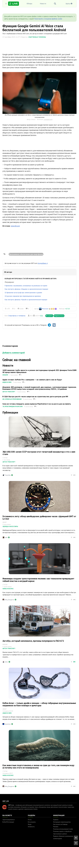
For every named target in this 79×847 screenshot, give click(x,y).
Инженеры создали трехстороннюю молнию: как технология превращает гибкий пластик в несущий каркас (38, 579)
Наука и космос (8, 589)
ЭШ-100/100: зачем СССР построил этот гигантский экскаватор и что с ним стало (39, 453)
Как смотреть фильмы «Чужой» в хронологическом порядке (26, 300)
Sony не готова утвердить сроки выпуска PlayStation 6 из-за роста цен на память (36, 404)
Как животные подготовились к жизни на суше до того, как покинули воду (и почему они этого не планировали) (38, 766)
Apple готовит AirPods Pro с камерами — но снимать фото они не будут (32, 379)
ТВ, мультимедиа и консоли (12, 406)
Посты (30, 820)
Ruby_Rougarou (9, 600)
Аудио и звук (6, 382)
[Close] (74, 16)
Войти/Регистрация (8, 822)
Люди (29, 824)
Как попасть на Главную (60, 824)
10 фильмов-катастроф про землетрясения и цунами (23, 292)
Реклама (55, 827)
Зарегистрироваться (8, 820)
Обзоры (29, 3)
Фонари (5, 375)
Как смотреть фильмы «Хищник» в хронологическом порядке (26, 289)
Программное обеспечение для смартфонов (26, 254)
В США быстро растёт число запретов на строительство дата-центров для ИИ (35, 396)
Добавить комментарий (13, 352)
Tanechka (8, 475)
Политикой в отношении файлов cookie (48, 19)
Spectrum (8, 724)
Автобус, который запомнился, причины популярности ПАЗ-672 (33, 640)
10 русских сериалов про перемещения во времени (23, 296)
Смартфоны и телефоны (37, 37)
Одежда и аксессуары (10, 526)
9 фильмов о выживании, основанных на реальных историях (26, 286)
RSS (41, 316)
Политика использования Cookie (63, 829)
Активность (31, 827)
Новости (43, 3)
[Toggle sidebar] (6, 4)
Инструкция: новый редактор (62, 822)
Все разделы (32, 822)
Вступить (49, 316)
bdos (6, 662)
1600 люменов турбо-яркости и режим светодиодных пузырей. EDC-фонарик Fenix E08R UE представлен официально (39, 371)
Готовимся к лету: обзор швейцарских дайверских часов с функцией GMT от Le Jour (39, 517)
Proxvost (45, 309)
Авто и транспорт (8, 392)
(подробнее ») (43, 263)
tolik (6, 537)
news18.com (15, 226)
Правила (55, 820)
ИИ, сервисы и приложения (11, 399)
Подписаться (59, 316)
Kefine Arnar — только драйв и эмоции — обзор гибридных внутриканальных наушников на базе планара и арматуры (39, 704)
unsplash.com (48, 119)
